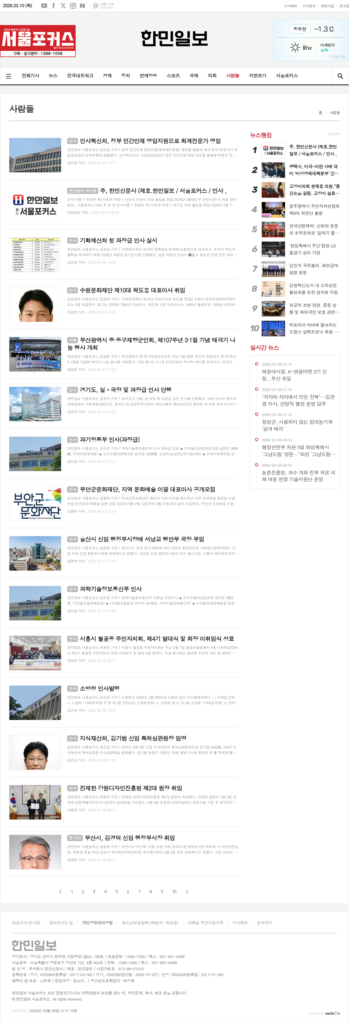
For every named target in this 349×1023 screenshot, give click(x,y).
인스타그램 (73, 5)
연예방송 (148, 75)
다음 (187, 891)
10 (174, 891)
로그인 (344, 5)
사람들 (232, 75)
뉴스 (53, 75)
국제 (193, 75)
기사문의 (309, 5)
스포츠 (173, 75)
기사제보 (290, 5)
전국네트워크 (80, 75)
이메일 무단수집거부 (205, 922)
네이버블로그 (82, 5)
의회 (212, 75)
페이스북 (53, 5)
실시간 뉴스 (264, 347)
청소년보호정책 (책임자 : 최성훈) (150, 922)
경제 (107, 75)
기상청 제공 (106, 8)
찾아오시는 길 (61, 922)
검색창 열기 (340, 76)
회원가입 (327, 5)
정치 (125, 75)
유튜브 (44, 5)
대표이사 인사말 (26, 922)
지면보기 (257, 75)
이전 (60, 891)
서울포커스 (287, 75)
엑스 (63, 5)
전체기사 (30, 75)
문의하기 (264, 922)
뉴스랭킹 (261, 135)
